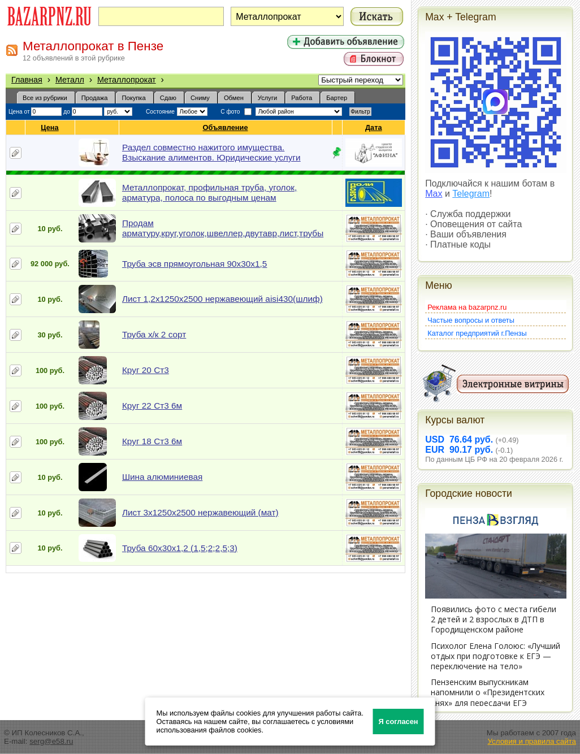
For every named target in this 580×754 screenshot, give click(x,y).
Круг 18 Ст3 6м (152, 441)
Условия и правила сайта (531, 741)
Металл (69, 79)
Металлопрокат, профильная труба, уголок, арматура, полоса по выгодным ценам (209, 192)
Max (433, 193)
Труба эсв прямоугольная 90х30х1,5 (194, 263)
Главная (26, 79)
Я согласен (398, 721)
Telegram (471, 193)
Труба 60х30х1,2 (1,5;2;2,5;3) (179, 548)
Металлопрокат (126, 79)
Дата (374, 127)
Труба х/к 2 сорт (154, 334)
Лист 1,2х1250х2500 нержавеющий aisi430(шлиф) (222, 299)
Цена (50, 127)
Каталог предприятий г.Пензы (476, 333)
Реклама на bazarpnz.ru (467, 307)
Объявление (226, 127)
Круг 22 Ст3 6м (152, 405)
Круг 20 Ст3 (145, 370)
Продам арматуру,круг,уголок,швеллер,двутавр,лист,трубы (222, 228)
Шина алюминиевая (162, 477)
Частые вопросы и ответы (470, 320)
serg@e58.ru (51, 741)
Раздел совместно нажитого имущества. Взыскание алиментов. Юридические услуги (211, 152)
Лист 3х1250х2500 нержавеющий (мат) (200, 512)
